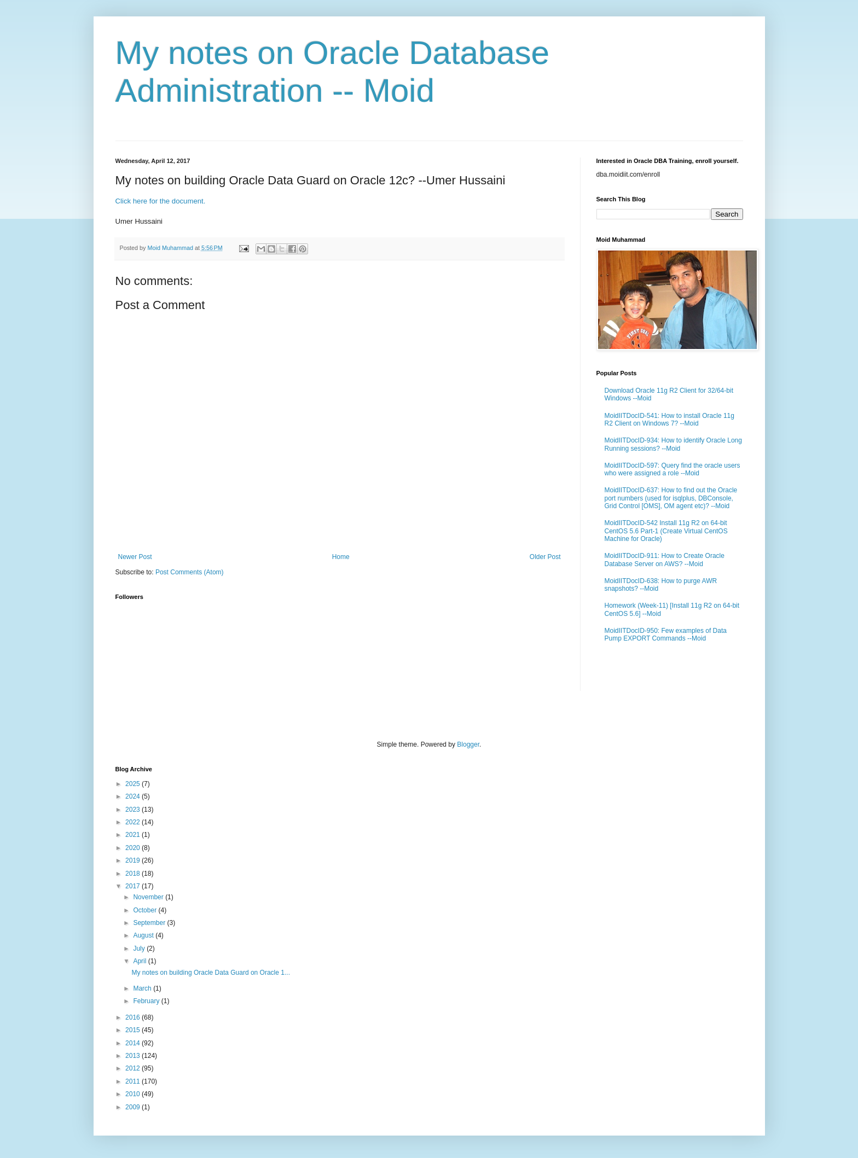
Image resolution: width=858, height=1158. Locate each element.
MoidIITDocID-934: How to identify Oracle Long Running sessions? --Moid (673, 444)
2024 (133, 796)
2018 (133, 873)
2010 (133, 1094)
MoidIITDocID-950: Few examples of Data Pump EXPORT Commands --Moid (666, 634)
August (144, 935)
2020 (133, 848)
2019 (133, 860)
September (150, 923)
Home (341, 557)
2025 (133, 784)
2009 (133, 1107)
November (149, 897)
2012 (133, 1068)
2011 (133, 1081)
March (143, 988)
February (147, 1001)
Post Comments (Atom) (189, 572)
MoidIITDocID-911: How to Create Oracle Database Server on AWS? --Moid (664, 559)
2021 (133, 835)
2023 (133, 809)
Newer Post (135, 557)
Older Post (545, 557)
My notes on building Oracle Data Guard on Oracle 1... (210, 972)
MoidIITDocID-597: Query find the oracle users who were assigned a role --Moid (672, 469)
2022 (133, 822)
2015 (133, 1030)
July (140, 948)
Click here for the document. (160, 201)
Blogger (468, 744)
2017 (133, 886)
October (145, 910)
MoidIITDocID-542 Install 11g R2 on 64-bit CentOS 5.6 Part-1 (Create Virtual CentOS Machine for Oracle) (666, 531)
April (140, 961)
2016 (133, 1017)
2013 (133, 1056)
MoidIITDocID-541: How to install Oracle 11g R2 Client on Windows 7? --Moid (669, 419)
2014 (133, 1043)
